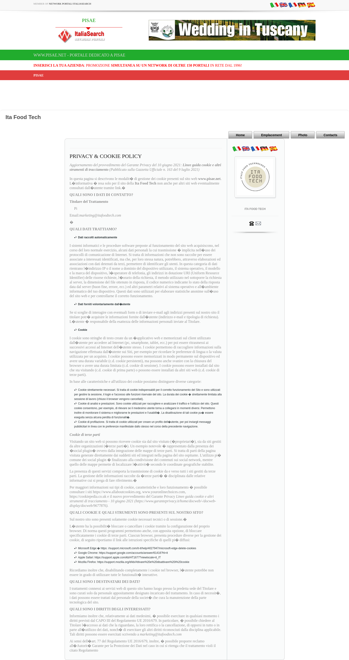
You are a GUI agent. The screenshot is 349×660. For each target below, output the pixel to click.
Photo (302, 135)
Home (240, 135)
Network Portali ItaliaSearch (70, 3)
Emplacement (271, 135)
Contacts (330, 135)
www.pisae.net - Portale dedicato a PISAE (79, 55)
